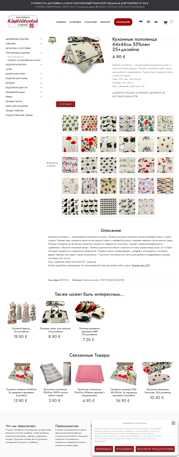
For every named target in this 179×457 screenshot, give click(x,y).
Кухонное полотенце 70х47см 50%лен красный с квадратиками (89, 392)
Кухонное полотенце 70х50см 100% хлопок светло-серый (55, 392)
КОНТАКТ (105, 22)
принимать (104, 449)
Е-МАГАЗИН (91, 22)
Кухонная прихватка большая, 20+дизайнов (158, 391)
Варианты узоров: (52, 164)
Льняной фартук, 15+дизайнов (21, 330)
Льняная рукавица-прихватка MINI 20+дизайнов (89, 331)
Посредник (123, 22)
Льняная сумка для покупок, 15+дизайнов (55, 330)
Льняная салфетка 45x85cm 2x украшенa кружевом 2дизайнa (21, 392)
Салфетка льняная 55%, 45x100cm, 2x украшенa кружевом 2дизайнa (123, 392)
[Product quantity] (50, 104)
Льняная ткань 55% (141, 265)
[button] (173, 423)
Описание (111, 230)
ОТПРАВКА (75, 22)
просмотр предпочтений (155, 449)
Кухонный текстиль (91, 279)
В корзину (66, 104)
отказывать (124, 449)
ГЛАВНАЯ (61, 22)
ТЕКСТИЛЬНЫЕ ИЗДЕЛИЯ (112, 279)
